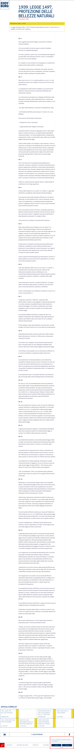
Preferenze (67, 745)
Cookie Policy (61, 747)
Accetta (56, 745)
